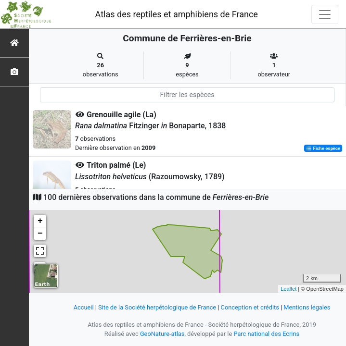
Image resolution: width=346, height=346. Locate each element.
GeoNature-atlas (162, 333)
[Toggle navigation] (324, 14)
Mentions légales (306, 307)
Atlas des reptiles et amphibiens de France (176, 14)
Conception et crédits (250, 307)
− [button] (40, 233)
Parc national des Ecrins (266, 333)
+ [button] (40, 221)
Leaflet (288, 289)
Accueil (84, 307)
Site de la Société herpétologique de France (157, 307)
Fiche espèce (323, 148)
